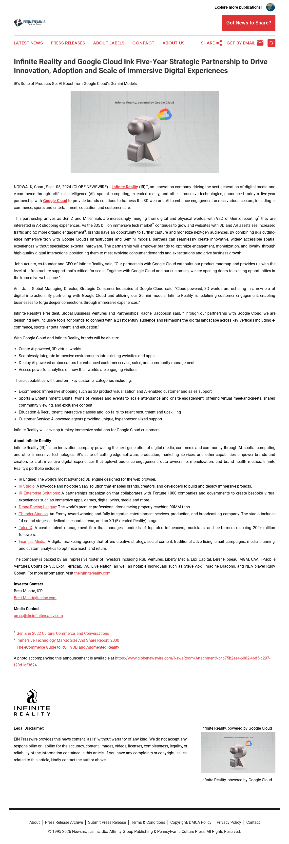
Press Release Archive (64, 822)
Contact (143, 43)
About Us (173, 43)
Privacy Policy (229, 822)
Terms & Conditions (148, 822)
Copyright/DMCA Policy (191, 822)
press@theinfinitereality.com (38, 615)
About (34, 822)
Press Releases (68, 43)
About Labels (108, 43)
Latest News (28, 43)
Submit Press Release (107, 822)
